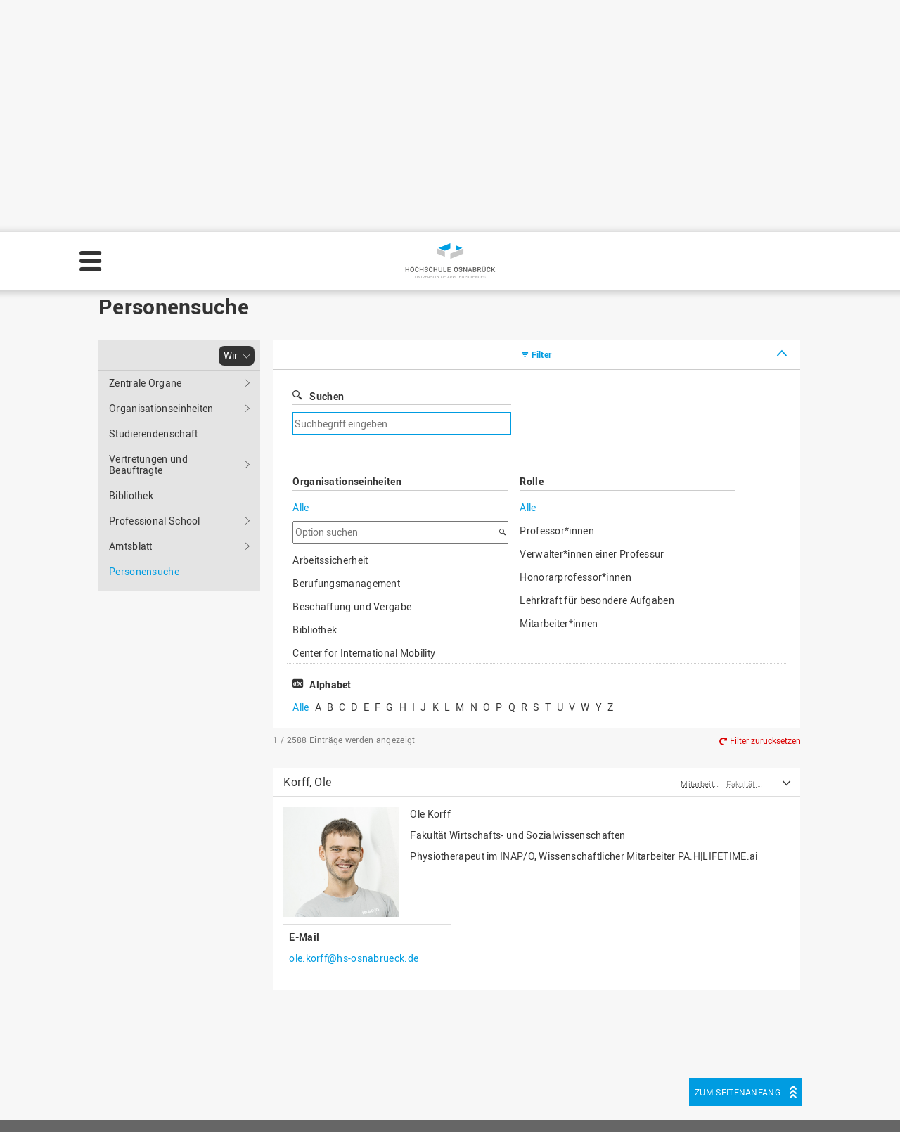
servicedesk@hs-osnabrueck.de (202, 1053)
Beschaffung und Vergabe (351, 374)
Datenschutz (493, 1108)
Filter (542, 122)
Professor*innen (557, 298)
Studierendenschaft (153, 201)
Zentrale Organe (145, 150)
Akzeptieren (849, 1099)
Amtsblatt (131, 314)
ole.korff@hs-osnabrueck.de (353, 726)
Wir (209, 32)
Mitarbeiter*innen (559, 391)
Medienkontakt (351, 1038)
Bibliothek (131, 263)
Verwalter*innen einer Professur (592, 321)
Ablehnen (768, 1099)
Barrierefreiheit (351, 1053)
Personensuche (322, 32)
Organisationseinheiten (161, 176)
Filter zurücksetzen (765, 508)
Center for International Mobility (363, 420)
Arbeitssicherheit (330, 328)
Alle (300, 275)
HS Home (339, 994)
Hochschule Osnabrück (144, 32)
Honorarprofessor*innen (575, 345)
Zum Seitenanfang (737, 860)
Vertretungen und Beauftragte (148, 232)
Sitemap (336, 1008)
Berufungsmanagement (346, 351)
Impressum (422, 1108)
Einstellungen (683, 1099)
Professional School (154, 288)
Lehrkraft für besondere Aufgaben (597, 368)
